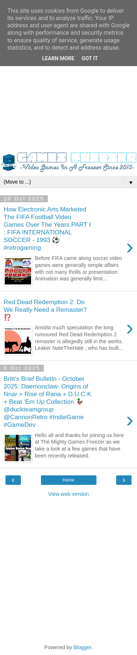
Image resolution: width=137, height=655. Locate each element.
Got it (90, 58)
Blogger (82, 647)
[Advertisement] (68, 79)
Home (68, 480)
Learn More (58, 58)
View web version (68, 494)
